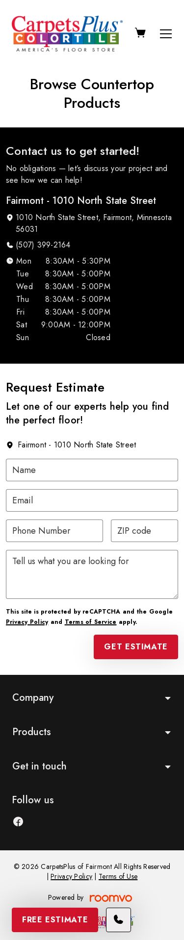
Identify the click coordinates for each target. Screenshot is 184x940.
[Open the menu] (165, 34)
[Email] (92, 500)
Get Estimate (136, 646)
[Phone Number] (54, 530)
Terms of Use (118, 876)
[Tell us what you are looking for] (92, 574)
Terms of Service (91, 622)
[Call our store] (118, 920)
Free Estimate (55, 919)
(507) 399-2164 (43, 244)
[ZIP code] (144, 530)
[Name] (92, 470)
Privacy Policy (27, 622)
